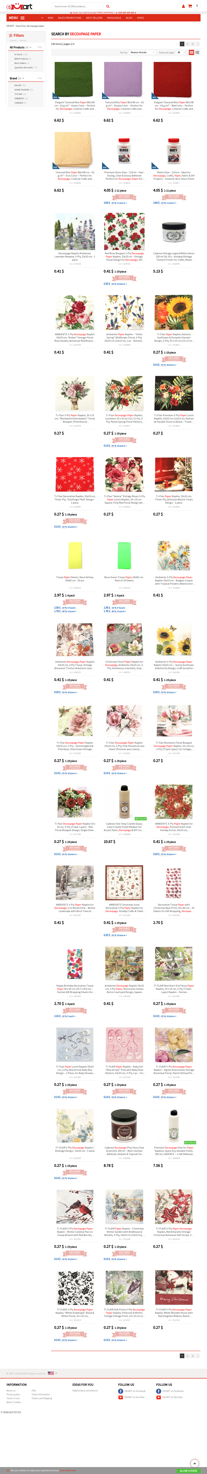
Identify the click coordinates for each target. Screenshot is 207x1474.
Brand (15, 78)
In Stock (21, 54)
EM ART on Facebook (132, 1391)
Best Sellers (22, 63)
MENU (16, 18)
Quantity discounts (26, 67)
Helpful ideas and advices (85, 1390)
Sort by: (124, 52)
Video (140, 18)
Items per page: (167, 52)
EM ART (20, 85)
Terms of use (13, 1398)
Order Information (41, 1394)
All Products (19, 47)
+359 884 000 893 (125, 13)
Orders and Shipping (42, 1398)
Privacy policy (13, 1394)
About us (11, 1390)
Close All (13, 40)
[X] (7, 1470)
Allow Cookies (188, 1471)
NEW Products (23, 59)
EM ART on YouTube (131, 1397)
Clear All (22, 40)
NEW (50, 18)
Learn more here (68, 1470)
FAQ (34, 1390)
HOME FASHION (24, 90)
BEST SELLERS (94, 18)
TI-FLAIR (20, 94)
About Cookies (13, 1402)
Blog (129, 18)
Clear (40, 47)
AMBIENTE (21, 98)
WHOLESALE (114, 18)
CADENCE (20, 103)
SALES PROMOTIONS (69, 18)
